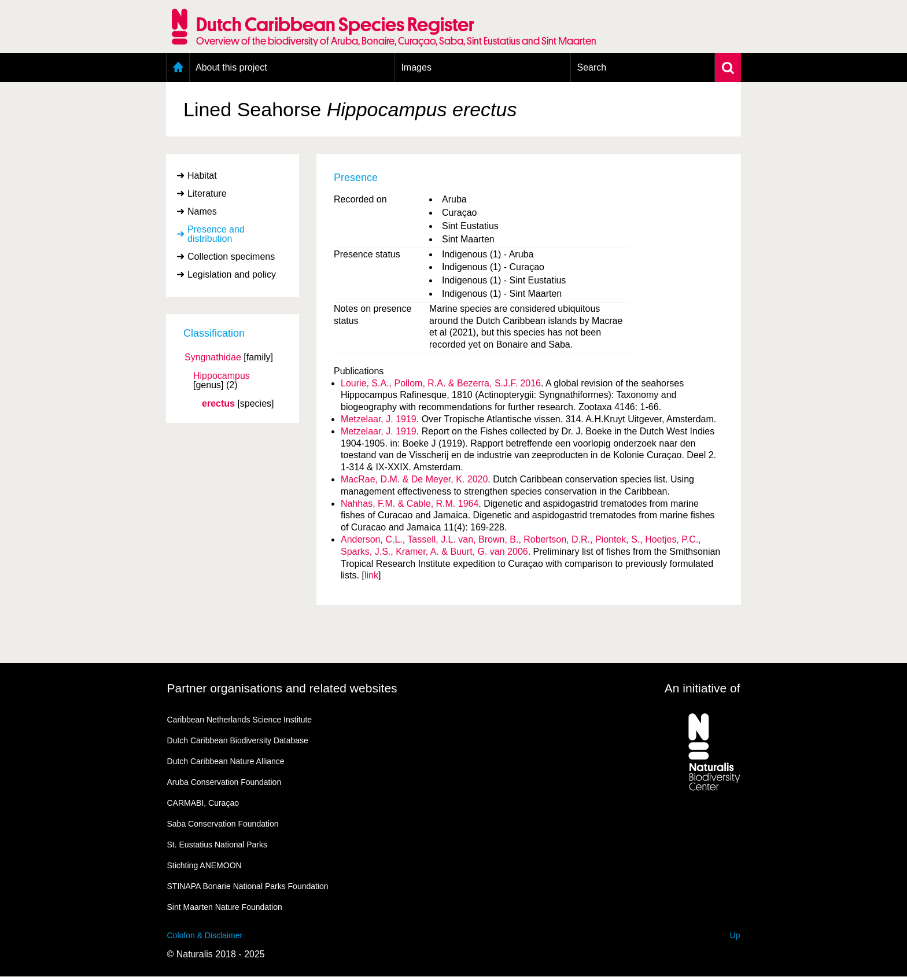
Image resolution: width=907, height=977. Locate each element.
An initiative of (702, 688)
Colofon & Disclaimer (205, 935)
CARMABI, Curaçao (203, 803)
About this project (231, 67)
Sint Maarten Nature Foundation (224, 907)
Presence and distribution (216, 234)
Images (416, 67)
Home (178, 67)
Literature (207, 193)
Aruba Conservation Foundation (224, 782)
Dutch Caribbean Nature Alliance (226, 761)
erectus (218, 403)
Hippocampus (221, 376)
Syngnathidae (213, 357)
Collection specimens (231, 256)
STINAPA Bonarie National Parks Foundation (248, 886)
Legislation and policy (231, 274)
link (371, 575)
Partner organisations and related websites (282, 688)
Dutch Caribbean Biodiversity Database (237, 740)
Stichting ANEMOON (204, 865)
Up (735, 935)
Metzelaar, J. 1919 (378, 419)
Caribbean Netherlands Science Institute (239, 719)
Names (202, 211)
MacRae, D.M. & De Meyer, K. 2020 (414, 479)
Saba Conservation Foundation (223, 823)
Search (591, 67)
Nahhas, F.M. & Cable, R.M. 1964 (409, 503)
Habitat (202, 175)
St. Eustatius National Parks (217, 844)
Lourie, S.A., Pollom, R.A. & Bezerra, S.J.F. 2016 (441, 383)
